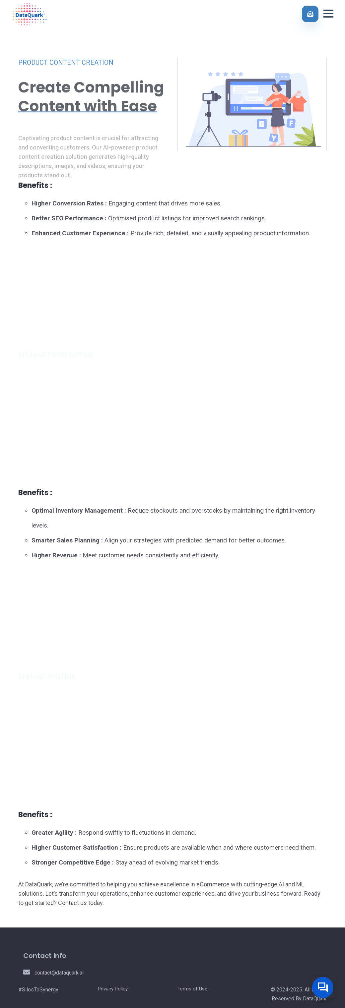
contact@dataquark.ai (53, 973)
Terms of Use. (192, 989)
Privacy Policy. (113, 989)
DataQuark (315, 998)
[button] (328, 13)
